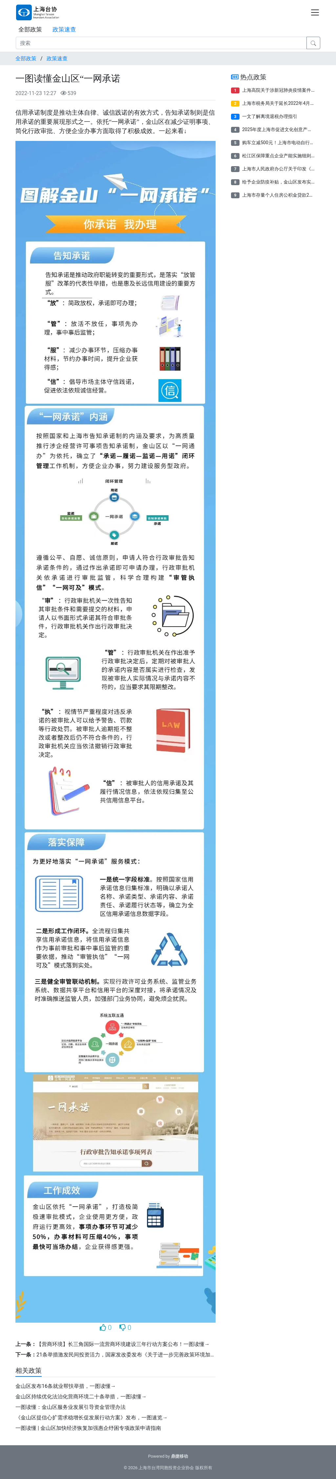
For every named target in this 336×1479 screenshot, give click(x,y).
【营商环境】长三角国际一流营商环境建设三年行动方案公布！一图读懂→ (123, 1344)
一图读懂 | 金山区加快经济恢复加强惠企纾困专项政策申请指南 (88, 1428)
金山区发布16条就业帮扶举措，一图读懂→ (65, 1386)
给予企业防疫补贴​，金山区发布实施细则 (283, 182)
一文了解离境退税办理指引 (269, 116)
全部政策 (30, 29)
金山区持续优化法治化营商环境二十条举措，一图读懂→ (81, 1396)
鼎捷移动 (179, 1456)
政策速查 (64, 29)
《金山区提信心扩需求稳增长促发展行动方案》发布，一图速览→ (91, 1417)
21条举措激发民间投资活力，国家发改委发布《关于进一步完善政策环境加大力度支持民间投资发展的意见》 (162, 1355)
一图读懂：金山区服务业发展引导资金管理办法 (70, 1407)
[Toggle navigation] (315, 12)
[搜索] (161, 43)
